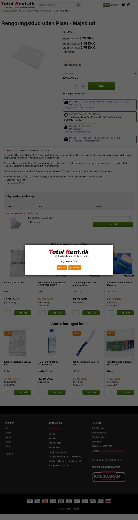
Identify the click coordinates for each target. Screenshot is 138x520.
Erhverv (75, 267)
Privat (62, 267)
